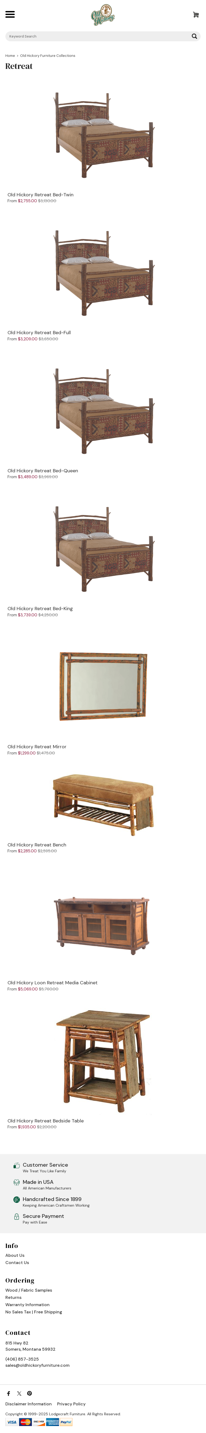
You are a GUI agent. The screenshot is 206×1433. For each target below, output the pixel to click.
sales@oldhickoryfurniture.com (37, 1365)
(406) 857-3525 (22, 1359)
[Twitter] (19, 1393)
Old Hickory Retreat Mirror (37, 747)
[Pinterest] (29, 1393)
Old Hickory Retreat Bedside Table (46, 1121)
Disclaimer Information (28, 1404)
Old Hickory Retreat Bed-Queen (43, 471)
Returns (13, 1297)
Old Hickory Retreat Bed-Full (39, 333)
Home (10, 55)
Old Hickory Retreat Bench (37, 845)
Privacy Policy (71, 1404)
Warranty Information (27, 1304)
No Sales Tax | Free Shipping (33, 1312)
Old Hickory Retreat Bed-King (40, 609)
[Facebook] (8, 1393)
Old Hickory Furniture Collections (47, 55)
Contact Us (17, 1262)
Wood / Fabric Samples (28, 1290)
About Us (14, 1255)
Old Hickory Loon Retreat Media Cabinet (53, 983)
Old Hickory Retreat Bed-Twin (40, 195)
